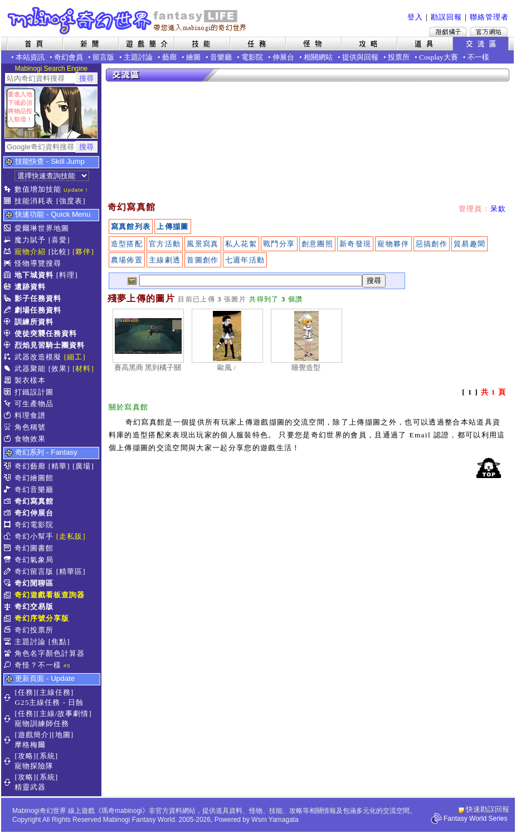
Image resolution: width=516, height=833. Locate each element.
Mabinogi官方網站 (489, 32)
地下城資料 (33, 275)
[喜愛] (59, 240)
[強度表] (71, 201)
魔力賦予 (30, 240)
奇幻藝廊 (30, 466)
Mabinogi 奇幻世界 (128, 21)
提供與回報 (360, 57)
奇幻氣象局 (33, 560)
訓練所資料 (33, 322)
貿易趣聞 (469, 244)
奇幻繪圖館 (33, 478)
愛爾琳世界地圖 (41, 228)
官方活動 (165, 244)
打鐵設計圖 (33, 392)
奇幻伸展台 (33, 513)
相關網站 (318, 57)
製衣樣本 (30, 380)
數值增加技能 (37, 189)
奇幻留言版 (33, 571)
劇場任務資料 (37, 310)
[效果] (59, 368)
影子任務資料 (37, 298)
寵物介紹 (30, 251)
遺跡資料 (30, 286)
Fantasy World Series (476, 818)
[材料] (83, 368)
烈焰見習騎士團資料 (49, 345)
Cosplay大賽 (438, 57)
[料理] (67, 275)
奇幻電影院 (33, 524)
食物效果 (30, 439)
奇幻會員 (68, 57)
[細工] (75, 357)
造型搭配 (127, 244)
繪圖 (193, 57)
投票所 (399, 57)
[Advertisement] (162, 142)
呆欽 (498, 208)
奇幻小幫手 (33, 536)
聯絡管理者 (489, 17)
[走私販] (71, 536)
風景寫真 (202, 244)
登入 (415, 17)
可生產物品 (33, 404)
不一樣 (478, 57)
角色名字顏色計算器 (49, 653)
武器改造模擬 (37, 357)
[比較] (59, 251)
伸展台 (283, 57)
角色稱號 (30, 427)
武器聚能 (30, 368)
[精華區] (71, 571)
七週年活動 (245, 260)
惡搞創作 (431, 244)
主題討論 (138, 57)
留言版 (103, 57)
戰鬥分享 (279, 244)
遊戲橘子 (448, 32)
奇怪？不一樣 (37, 665)
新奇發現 (355, 244)
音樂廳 (221, 57)
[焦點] (59, 641)
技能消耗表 (33, 201)
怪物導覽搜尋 (37, 263)
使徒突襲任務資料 (45, 333)
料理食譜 (30, 415)
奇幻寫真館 (33, 501)
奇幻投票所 (33, 630)
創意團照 (317, 244)
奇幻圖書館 (33, 548)
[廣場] (83, 466)
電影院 (252, 57)
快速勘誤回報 (487, 809)
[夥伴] (83, 251)
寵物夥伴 (393, 244)
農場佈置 (127, 260)
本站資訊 (30, 57)
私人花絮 (241, 244)
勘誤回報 (446, 17)
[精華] (59, 466)
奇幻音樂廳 (33, 489)
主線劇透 (165, 260)
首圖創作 (202, 260)
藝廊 (169, 57)
